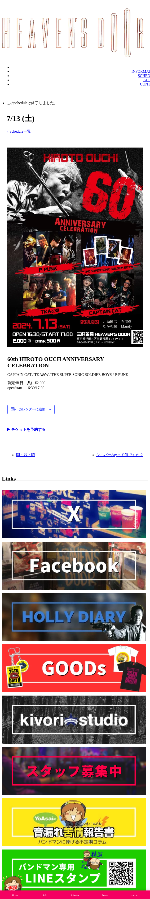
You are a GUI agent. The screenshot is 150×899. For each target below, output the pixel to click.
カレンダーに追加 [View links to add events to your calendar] (32, 409)
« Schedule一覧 (19, 131)
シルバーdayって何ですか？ (119, 455)
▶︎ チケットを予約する (26, 429)
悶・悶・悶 (25, 455)
